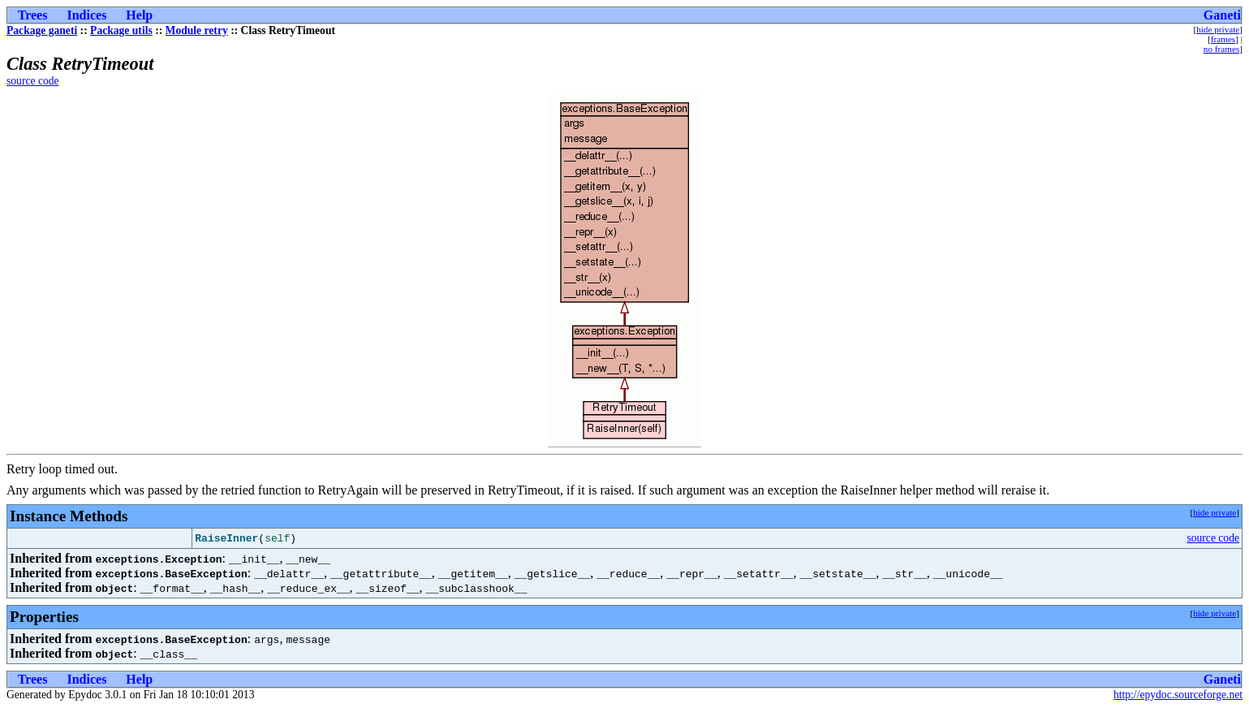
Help (139, 15)
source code (32, 81)
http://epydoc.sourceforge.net (1178, 695)
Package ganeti (41, 30)
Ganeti (1222, 15)
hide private (1217, 29)
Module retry (197, 30)
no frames (1221, 49)
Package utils (121, 30)
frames (1223, 39)
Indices (86, 15)
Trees (33, 15)
